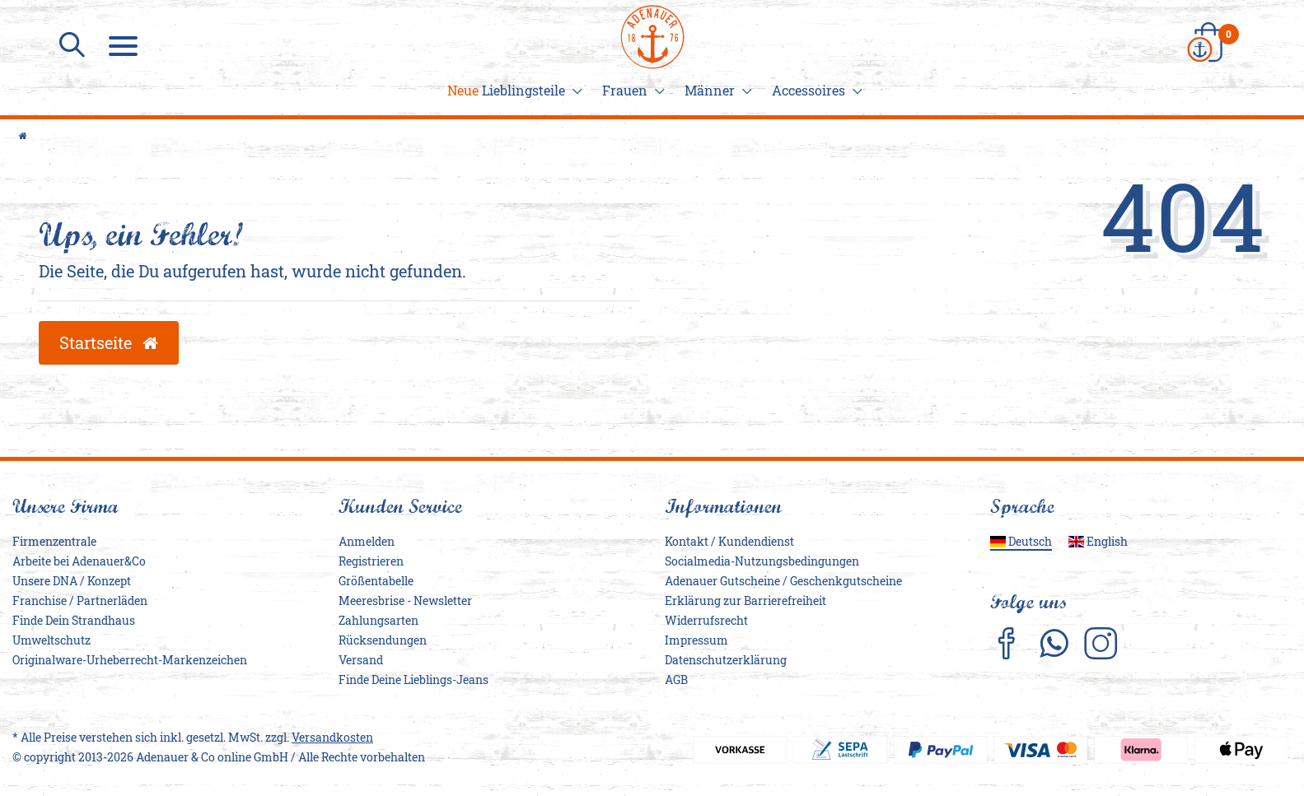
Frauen (631, 90)
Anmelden (367, 541)
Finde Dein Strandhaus (73, 620)
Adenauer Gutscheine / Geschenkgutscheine (783, 581)
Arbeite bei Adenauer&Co (79, 561)
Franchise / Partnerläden (79, 600)
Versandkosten (332, 737)
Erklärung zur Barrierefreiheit (745, 600)
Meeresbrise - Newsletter (405, 600)
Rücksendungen (383, 640)
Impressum (696, 640)
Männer (716, 90)
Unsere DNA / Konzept (71, 581)
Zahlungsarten (378, 620)
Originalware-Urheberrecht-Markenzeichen (129, 660)
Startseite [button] (108, 342)
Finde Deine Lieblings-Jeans (413, 679)
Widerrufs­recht (706, 620)
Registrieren (371, 561)
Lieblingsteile (512, 90)
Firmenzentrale (54, 541)
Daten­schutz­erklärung (726, 660)
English (1098, 541)
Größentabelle (376, 581)
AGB (676, 679)
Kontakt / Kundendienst (729, 541)
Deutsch (1021, 541)
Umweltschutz (51, 640)
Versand (361, 660)
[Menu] (125, 45)
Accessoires (815, 90)
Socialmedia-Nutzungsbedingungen (762, 561)
